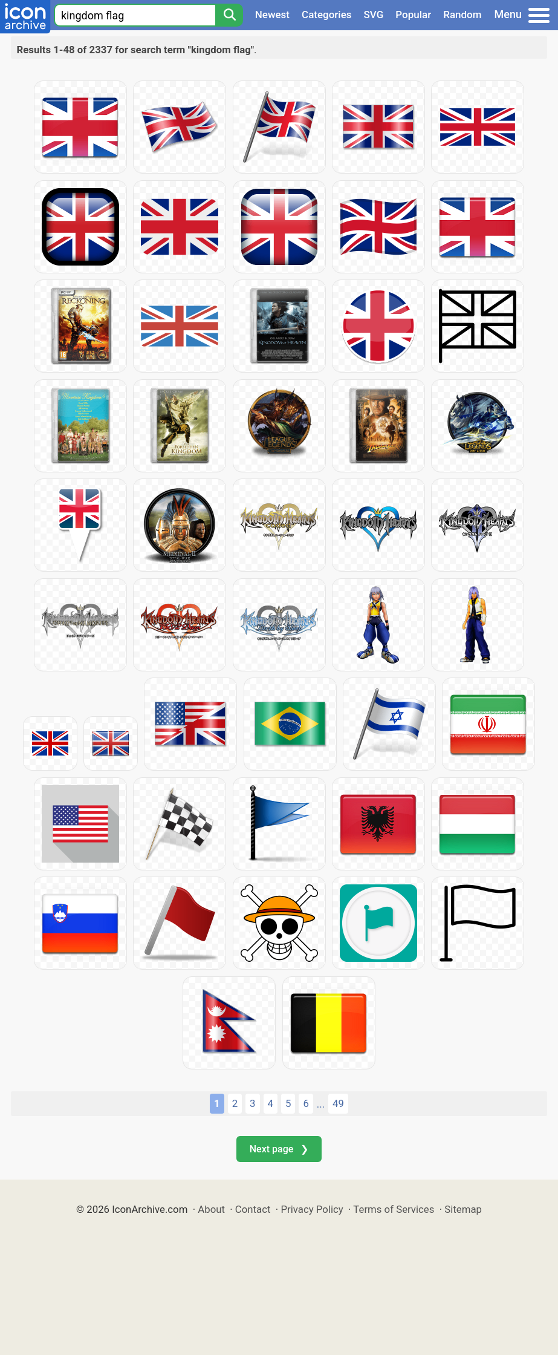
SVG (374, 14)
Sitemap (463, 1209)
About (211, 1209)
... (321, 1104)
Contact (253, 1209)
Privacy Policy (312, 1209)
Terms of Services (393, 1209)
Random (462, 14)
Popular (413, 14)
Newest (272, 14)
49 (338, 1103)
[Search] (229, 15)
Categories (327, 14)
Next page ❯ (279, 1149)
